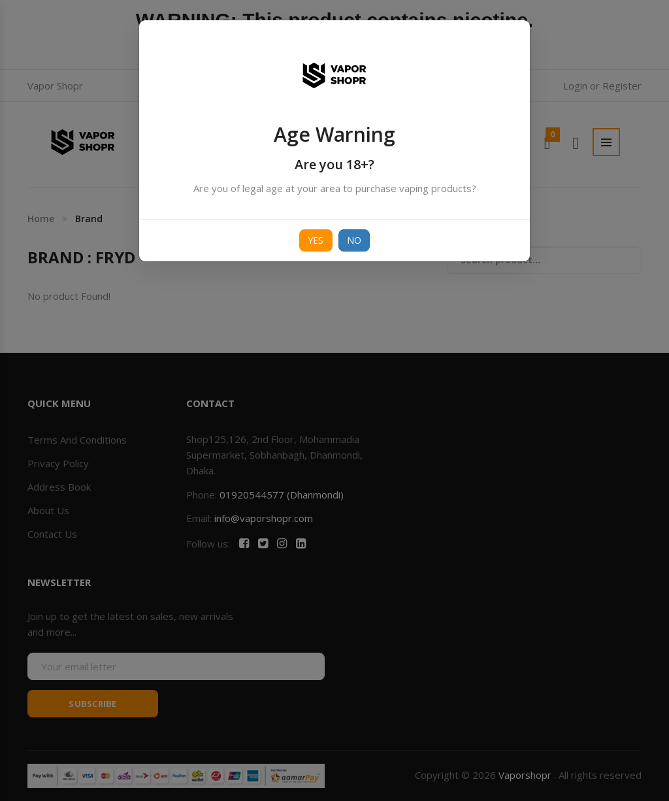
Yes (316, 240)
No (354, 240)
